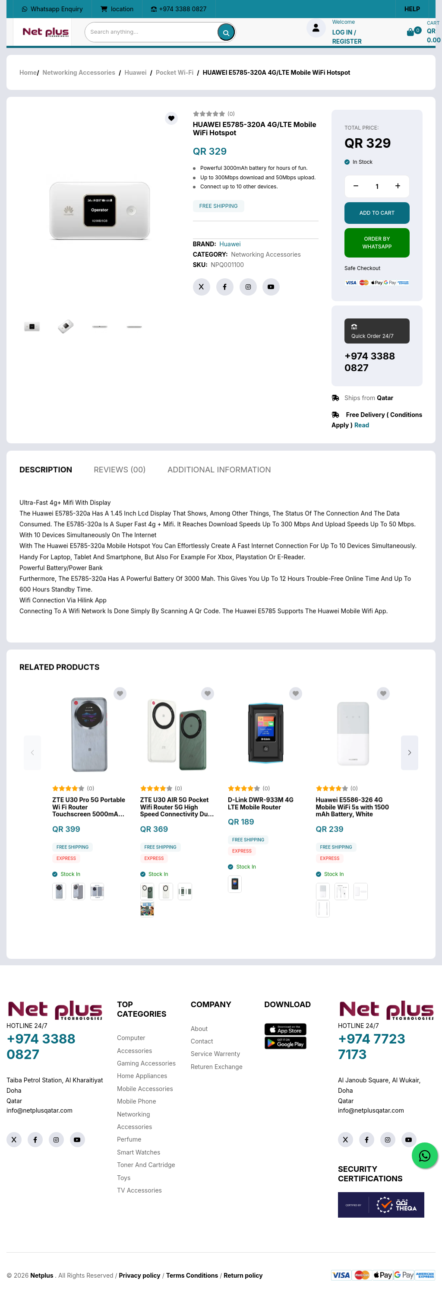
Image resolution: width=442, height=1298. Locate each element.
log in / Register (347, 37)
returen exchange (217, 1066)
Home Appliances (142, 1075)
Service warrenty (215, 1053)
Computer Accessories (134, 1044)
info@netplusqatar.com (39, 1110)
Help (412, 9)
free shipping (218, 206)
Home (28, 72)
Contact (202, 1041)
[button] (409, 767)
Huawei (135, 72)
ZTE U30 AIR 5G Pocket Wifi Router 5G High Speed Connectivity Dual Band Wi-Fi (176, 821)
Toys (123, 1177)
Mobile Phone (136, 1101)
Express (66, 872)
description (45, 483)
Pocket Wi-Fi (174, 72)
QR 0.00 (434, 35)
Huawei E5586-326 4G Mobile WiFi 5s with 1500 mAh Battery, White (352, 821)
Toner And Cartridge (146, 1164)
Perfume (129, 1139)
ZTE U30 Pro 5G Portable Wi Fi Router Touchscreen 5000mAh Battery (88, 821)
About (199, 1028)
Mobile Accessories (145, 1088)
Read (361, 425)
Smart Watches (138, 1152)
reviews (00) (120, 483)
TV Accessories (139, 1190)
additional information (219, 483)
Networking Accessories (79, 72)
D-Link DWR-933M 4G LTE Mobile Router (261, 817)
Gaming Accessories (146, 1063)
